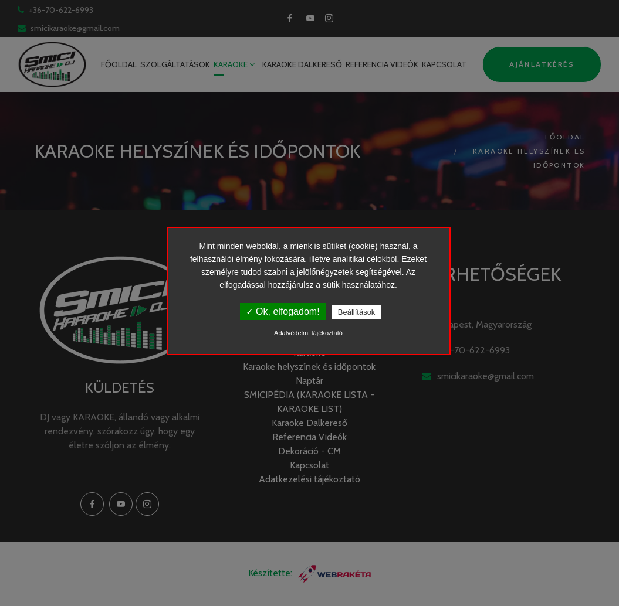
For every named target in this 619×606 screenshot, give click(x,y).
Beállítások (357, 312)
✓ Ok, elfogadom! (283, 311)
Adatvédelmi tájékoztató (308, 332)
